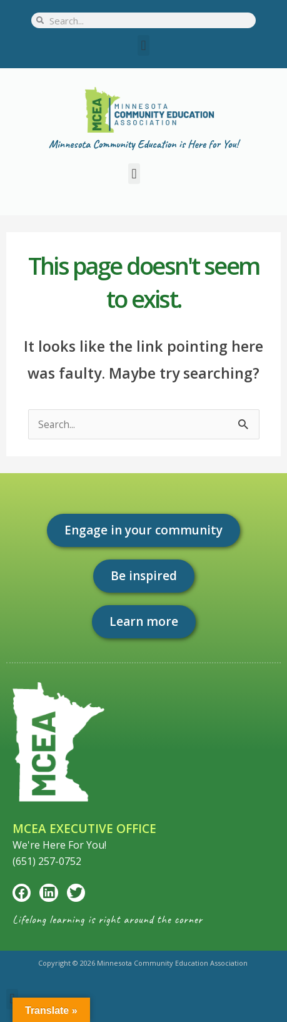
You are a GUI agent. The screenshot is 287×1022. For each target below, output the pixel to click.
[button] (143, 45)
